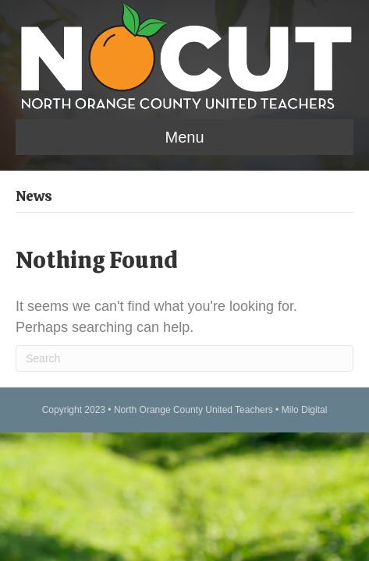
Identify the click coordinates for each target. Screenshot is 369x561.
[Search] (184, 358)
